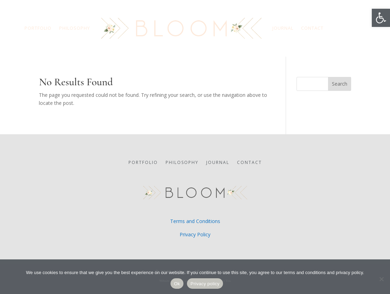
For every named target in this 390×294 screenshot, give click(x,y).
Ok (177, 283)
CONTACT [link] (312, 28)
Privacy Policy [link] (195, 234)
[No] (381, 278)
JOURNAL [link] (282, 28)
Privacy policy (205, 283)
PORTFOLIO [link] (38, 28)
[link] (381, 18)
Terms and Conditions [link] (195, 221)
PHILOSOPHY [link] (74, 28)
